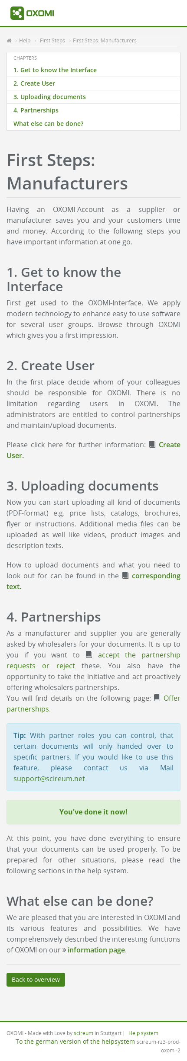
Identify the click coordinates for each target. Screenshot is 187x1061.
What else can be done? (48, 123)
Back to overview (36, 979)
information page (96, 950)
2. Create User (34, 83)
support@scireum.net (49, 778)
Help (24, 40)
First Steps (52, 40)
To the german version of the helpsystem (75, 1041)
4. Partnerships (36, 110)
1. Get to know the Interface (55, 70)
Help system (143, 1032)
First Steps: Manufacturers (105, 40)
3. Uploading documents (49, 97)
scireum (83, 1032)
